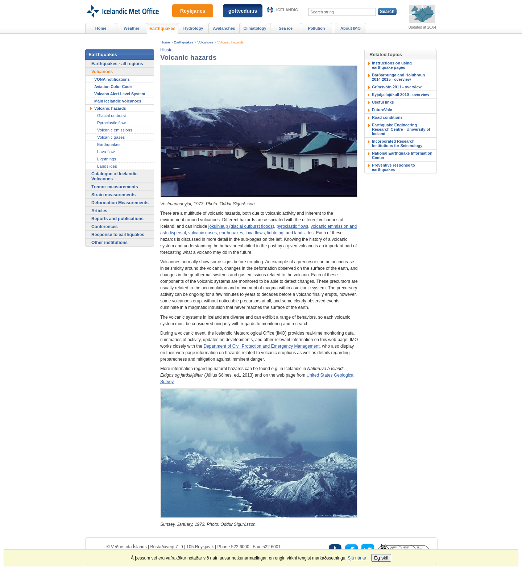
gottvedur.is (242, 11)
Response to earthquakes (117, 234)
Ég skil (381, 558)
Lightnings (106, 159)
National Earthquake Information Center (402, 155)
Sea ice (286, 28)
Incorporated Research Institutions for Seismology (397, 143)
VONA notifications (112, 79)
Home (165, 42)
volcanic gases (202, 232)
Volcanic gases (111, 137)
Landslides (107, 166)
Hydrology (193, 28)
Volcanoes (205, 42)
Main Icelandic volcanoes (117, 101)
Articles (99, 210)
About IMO (350, 28)
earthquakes (231, 232)
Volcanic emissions (114, 130)
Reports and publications (117, 218)
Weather (131, 28)
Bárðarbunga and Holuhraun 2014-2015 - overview (398, 77)
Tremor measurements (114, 186)
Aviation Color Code (113, 86)
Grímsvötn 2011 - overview (397, 87)
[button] (166, 50)
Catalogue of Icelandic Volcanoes (114, 176)
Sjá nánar (357, 558)
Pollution (316, 28)
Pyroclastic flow (111, 123)
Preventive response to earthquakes (393, 167)
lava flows (255, 232)
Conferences (104, 226)
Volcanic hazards (231, 42)
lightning (275, 232)
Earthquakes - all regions (117, 63)
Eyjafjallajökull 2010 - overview (400, 94)
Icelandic (287, 10)
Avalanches (224, 28)
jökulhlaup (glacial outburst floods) (241, 226)
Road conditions (387, 117)
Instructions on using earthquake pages (392, 65)
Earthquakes (184, 42)
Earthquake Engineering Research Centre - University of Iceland (401, 129)
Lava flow (106, 152)
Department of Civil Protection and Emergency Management (261, 346)
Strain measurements (113, 194)
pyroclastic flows (292, 226)
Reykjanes (192, 11)
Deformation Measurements (120, 202)
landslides (304, 232)
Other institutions (109, 242)
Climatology (254, 28)
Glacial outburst (111, 115)
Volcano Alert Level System (119, 94)
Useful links (383, 102)
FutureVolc (382, 110)
